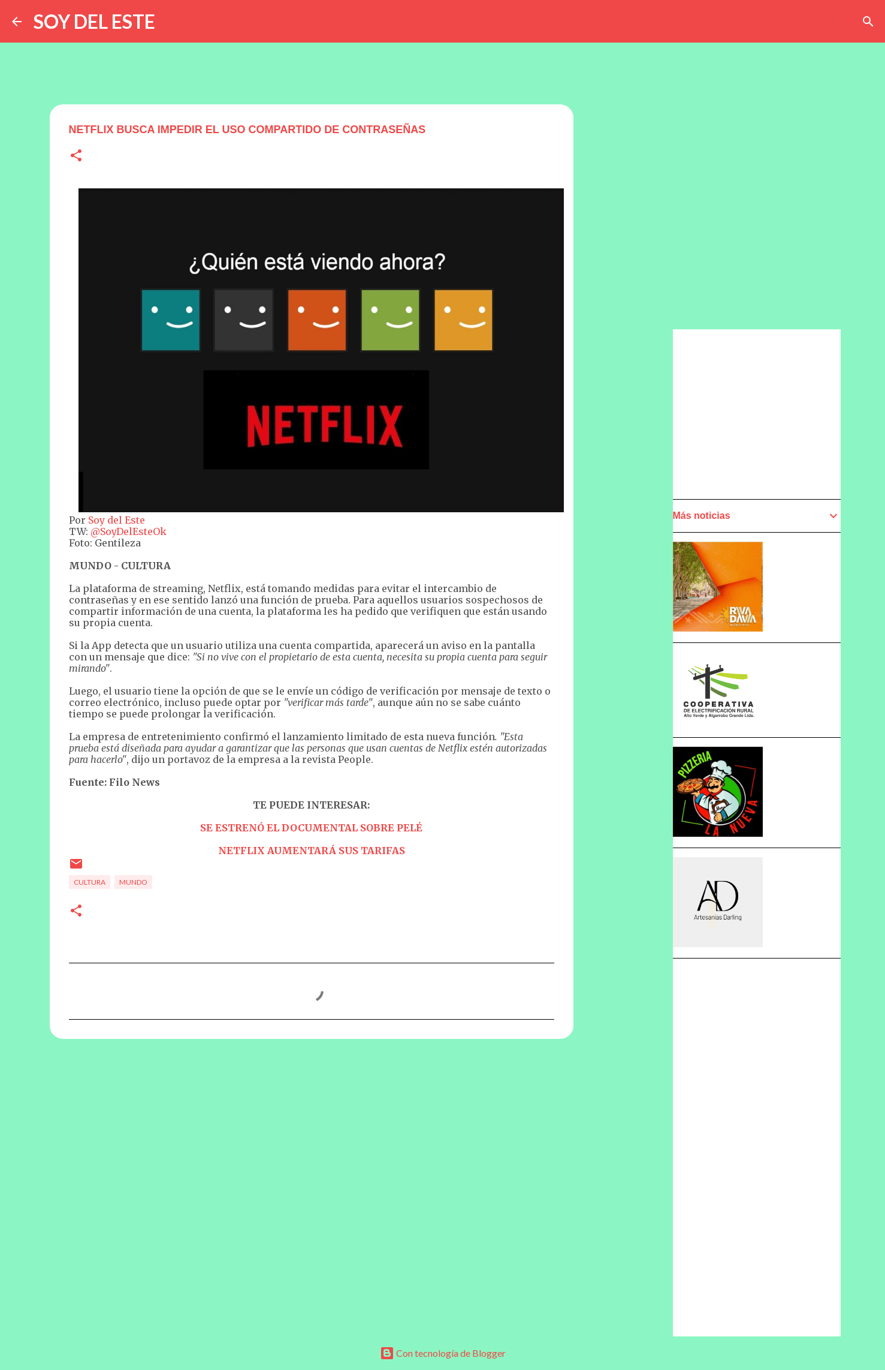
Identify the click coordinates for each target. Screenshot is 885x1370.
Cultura (89, 882)
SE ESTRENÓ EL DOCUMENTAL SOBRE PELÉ (311, 828)
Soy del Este (116, 520)
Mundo (133, 882)
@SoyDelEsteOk (128, 531)
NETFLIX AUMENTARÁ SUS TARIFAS (311, 851)
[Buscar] (868, 21)
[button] (76, 156)
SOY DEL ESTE (94, 21)
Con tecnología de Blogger (443, 1353)
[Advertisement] (632, 670)
